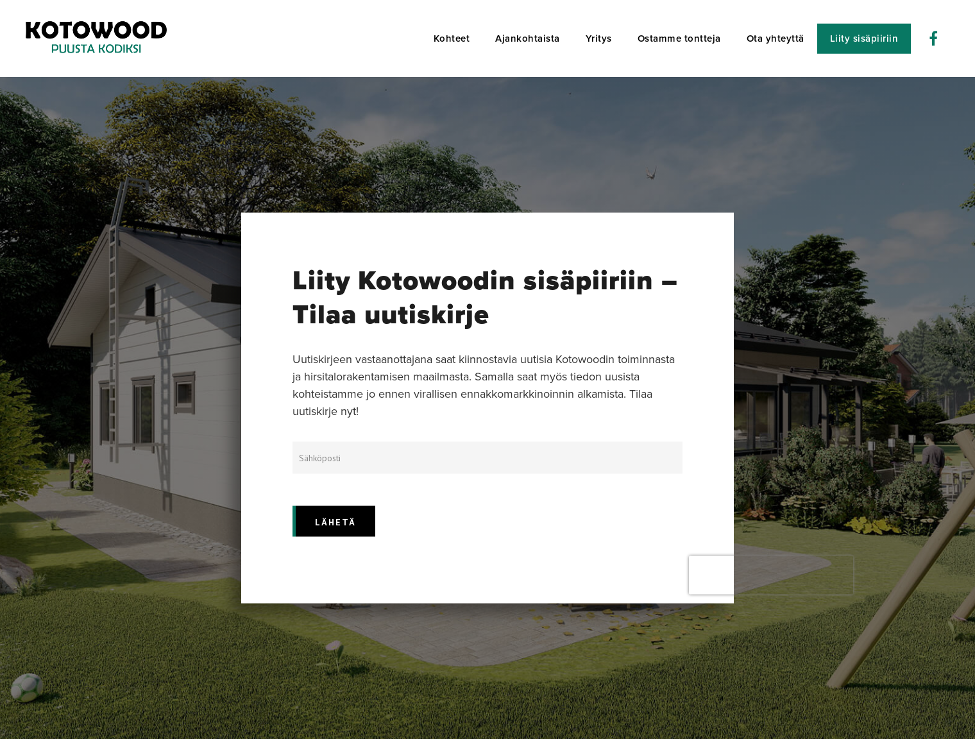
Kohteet (452, 38)
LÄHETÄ (335, 522)
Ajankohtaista (527, 38)
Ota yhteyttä (775, 38)
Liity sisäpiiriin (864, 38)
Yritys (599, 38)
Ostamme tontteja (679, 38)
